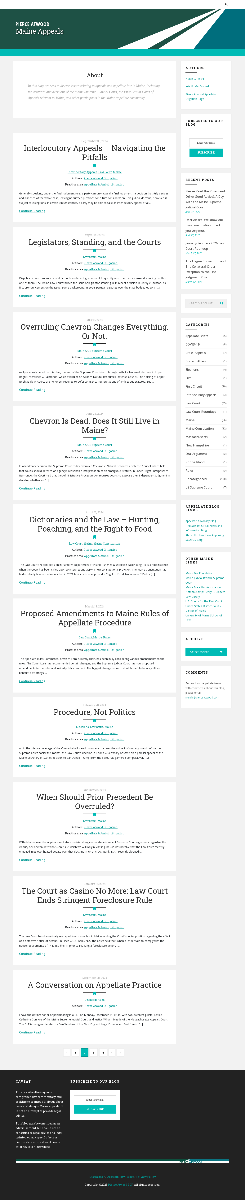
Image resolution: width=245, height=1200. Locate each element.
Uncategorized (95, 1000)
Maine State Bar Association (203, 587)
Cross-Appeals (195, 353)
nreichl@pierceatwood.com (202, 697)
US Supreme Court (99, 351)
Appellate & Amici (96, 184)
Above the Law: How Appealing (204, 535)
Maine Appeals (40, 31)
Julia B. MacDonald (197, 86)
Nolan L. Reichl (194, 78)
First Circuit (193, 386)
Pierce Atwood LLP (120, 1184)
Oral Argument (196, 454)
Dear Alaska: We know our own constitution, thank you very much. (204, 225)
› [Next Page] (111, 1052)
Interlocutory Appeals (82, 172)
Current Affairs (196, 361)
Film (188, 378)
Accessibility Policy (120, 1177)
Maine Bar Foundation (199, 573)
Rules (107, 637)
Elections (82, 727)
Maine (117, 172)
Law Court (105, 172)
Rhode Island (195, 462)
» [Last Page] (120, 1052)
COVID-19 (192, 344)
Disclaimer (97, 1177)
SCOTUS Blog (194, 539)
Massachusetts (196, 437)
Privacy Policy (146, 1177)
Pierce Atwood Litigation (101, 178)
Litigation (117, 184)
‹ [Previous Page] (66, 1052)
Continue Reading (32, 211)
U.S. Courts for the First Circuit (204, 601)
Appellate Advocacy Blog (200, 521)
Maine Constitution (107, 543)
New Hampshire (197, 445)
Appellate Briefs (196, 336)
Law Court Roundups (200, 412)
